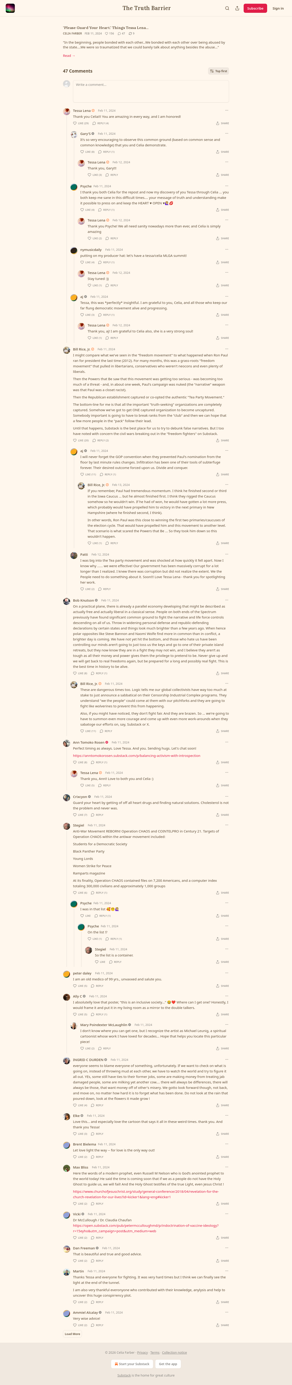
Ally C (77, 996)
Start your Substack (131, 1364)
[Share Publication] (237, 8)
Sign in (278, 8)
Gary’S (85, 133)
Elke (76, 1115)
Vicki (77, 1214)
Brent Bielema (84, 1144)
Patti (84, 554)
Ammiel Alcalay (85, 1312)
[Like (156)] (109, 33)
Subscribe (255, 8)
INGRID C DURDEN (88, 1059)
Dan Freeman (84, 1248)
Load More (72, 1334)
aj (81, 296)
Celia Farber (72, 33)
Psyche (86, 186)
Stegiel (78, 825)
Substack (124, 1375)
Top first (218, 71)
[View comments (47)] (121, 33)
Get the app (168, 1364)
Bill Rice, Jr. (81, 349)
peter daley (82, 973)
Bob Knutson (83, 600)
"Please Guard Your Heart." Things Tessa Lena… (106, 27)
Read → (69, 55)
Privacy (142, 1352)
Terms (154, 1352)
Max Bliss (80, 1167)
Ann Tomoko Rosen (88, 742)
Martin (78, 1271)
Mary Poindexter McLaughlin (103, 1024)
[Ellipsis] (226, 110)
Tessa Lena (82, 110)
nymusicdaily (91, 249)
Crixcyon (80, 796)
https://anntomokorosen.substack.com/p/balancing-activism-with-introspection (136, 755)
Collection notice (174, 1352)
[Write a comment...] (151, 91)
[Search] (227, 8)
